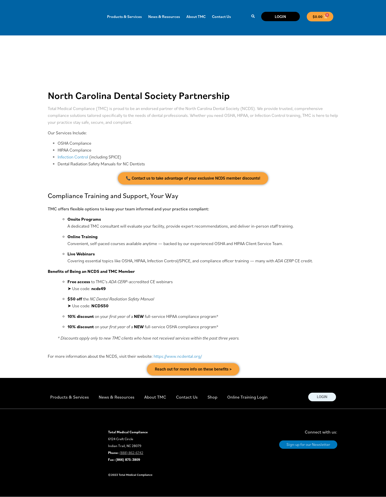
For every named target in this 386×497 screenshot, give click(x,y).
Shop (212, 397)
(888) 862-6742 (131, 452)
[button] (253, 17)
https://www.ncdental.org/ (178, 356)
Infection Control (73, 157)
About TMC (196, 16)
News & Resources (164, 16)
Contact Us (221, 16)
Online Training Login (247, 397)
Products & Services (124, 16)
